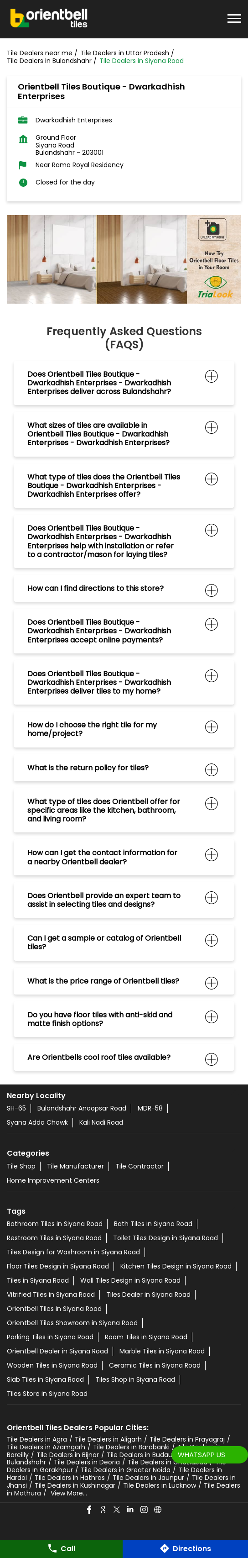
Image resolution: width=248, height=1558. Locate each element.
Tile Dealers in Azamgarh (46, 1447)
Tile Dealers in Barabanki (131, 1447)
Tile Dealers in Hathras (70, 1477)
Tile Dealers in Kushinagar (75, 1485)
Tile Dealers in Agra (37, 1439)
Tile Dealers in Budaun (141, 1454)
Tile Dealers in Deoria (87, 1462)
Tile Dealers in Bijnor (67, 1454)
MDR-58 (150, 1108)
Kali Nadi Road (101, 1122)
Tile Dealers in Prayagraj (187, 1439)
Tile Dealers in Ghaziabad (167, 1462)
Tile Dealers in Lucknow (159, 1485)
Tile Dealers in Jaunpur (148, 1477)
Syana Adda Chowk (37, 1122)
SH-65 (16, 1108)
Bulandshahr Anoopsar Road (81, 1108)
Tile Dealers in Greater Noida (125, 1469)
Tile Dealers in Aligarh (108, 1439)
